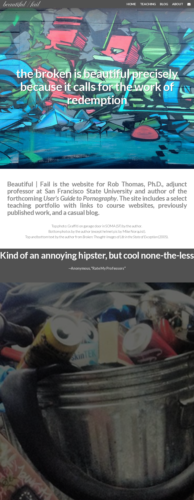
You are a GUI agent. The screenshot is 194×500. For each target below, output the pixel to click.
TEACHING (148, 4)
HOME (131, 4)
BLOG (164, 4)
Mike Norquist (133, 231)
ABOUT (177, 4)
